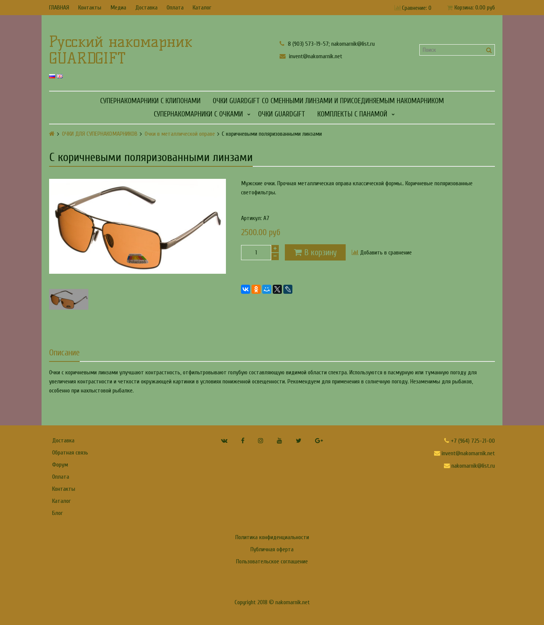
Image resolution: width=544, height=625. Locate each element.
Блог (57, 513)
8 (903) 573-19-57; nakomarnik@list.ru (327, 43)
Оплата (175, 8)
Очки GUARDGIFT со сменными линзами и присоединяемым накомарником (328, 101)
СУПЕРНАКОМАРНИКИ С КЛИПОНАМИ (150, 101)
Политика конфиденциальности (272, 537)
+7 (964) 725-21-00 (469, 440)
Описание (64, 353)
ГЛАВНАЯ (59, 8)
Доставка (146, 8)
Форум (60, 464)
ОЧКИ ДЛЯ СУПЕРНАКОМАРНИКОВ (100, 134)
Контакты (89, 8)
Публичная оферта (272, 549)
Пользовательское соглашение (272, 561)
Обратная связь (70, 452)
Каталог (202, 8)
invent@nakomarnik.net (311, 56)
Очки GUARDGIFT (281, 114)
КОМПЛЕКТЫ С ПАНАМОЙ (352, 114)
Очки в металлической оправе (180, 134)
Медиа (118, 8)
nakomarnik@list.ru (469, 465)
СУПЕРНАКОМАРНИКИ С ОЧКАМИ (198, 114)
